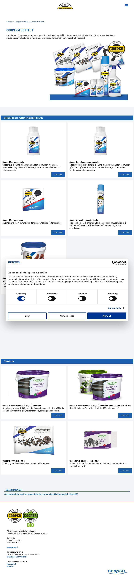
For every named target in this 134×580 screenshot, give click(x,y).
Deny (27, 316)
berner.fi (10, 566)
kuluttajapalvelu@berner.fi (17, 557)
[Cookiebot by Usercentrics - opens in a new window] (114, 263)
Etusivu (10, 21)
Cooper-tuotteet (22, 21)
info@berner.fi (12, 547)
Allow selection (67, 316)
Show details (114, 308)
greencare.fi (11, 564)
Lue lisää (58, 174)
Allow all (107, 316)
